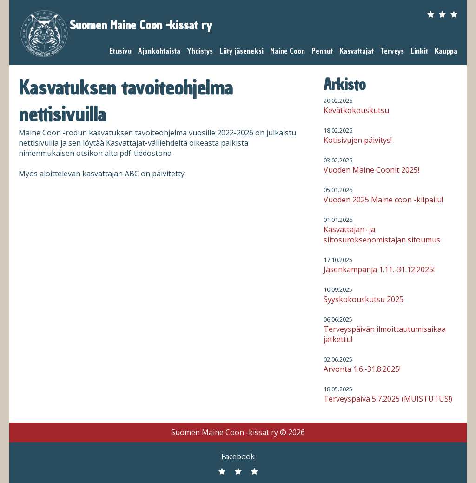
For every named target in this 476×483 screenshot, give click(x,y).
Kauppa (446, 51)
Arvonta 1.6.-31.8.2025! (362, 369)
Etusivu (120, 51)
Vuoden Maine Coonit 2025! (371, 170)
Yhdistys (200, 51)
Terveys (392, 51)
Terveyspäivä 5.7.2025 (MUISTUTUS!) (388, 399)
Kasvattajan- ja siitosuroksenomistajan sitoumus (382, 234)
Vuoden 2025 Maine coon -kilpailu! (383, 200)
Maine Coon (287, 51)
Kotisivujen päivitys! (358, 140)
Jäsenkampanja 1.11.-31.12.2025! (379, 269)
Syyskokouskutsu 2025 (363, 299)
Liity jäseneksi (241, 51)
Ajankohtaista (159, 51)
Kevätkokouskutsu (356, 110)
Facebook (238, 456)
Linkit (419, 51)
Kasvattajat (356, 51)
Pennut (322, 51)
